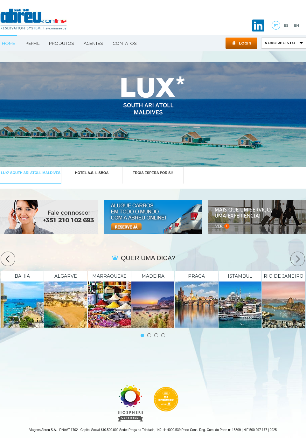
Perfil (32, 43)
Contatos (125, 43)
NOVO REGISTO (280, 43)
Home (8, 43)
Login (241, 43)
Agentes (93, 43)
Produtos (61, 43)
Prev (8, 259)
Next (297, 259)
